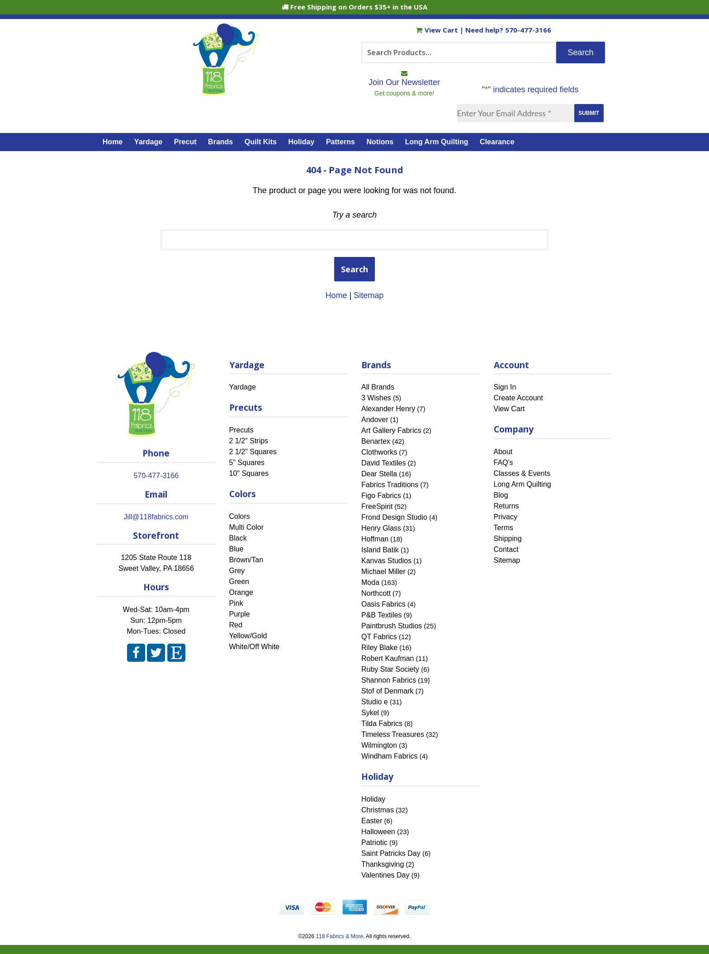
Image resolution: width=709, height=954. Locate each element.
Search (354, 269)
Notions (380, 142)
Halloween (378, 831)
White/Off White (254, 646)
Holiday (301, 142)
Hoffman (374, 539)
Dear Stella (379, 474)
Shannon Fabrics (388, 680)
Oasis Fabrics (383, 604)
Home (113, 142)
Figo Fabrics (381, 495)
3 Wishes (376, 398)
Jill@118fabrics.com (156, 517)
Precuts (241, 430)
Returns (506, 506)
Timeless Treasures (392, 734)
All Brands (377, 387)
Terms (504, 528)
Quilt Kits (261, 142)
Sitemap (368, 295)
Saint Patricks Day (391, 853)
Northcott (376, 593)
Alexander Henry (388, 409)
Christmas (377, 810)
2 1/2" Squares (253, 452)
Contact (506, 549)
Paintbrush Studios (391, 626)
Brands (220, 142)
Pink (236, 603)
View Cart (438, 29)
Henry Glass (381, 528)
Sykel (370, 713)
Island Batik (380, 550)
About (503, 452)
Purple (239, 614)
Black (238, 538)
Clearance (497, 142)
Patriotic (374, 842)
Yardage (148, 142)
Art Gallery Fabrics (391, 430)
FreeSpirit (376, 506)
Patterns (340, 142)
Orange (241, 592)
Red (235, 625)
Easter (371, 821)
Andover (374, 419)
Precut (185, 142)
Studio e (374, 702)
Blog (501, 495)
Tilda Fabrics (381, 723)
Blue (236, 549)
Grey (237, 570)
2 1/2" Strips (249, 441)
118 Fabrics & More (339, 936)
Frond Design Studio (394, 517)
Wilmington (379, 745)
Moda (370, 582)
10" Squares (249, 473)
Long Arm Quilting (436, 142)
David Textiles (383, 463)
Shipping (508, 538)
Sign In (505, 387)
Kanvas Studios (386, 561)
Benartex (375, 441)
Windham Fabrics (389, 756)
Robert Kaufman (387, 658)
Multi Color (246, 527)
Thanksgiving (382, 864)
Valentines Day (385, 875)
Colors (239, 516)
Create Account (518, 398)
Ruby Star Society (390, 669)
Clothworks (379, 452)
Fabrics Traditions (389, 485)
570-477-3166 (528, 29)
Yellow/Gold (248, 636)
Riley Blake (379, 647)
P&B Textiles (381, 615)
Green (239, 581)
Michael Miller (383, 571)
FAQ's (503, 462)
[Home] (226, 92)
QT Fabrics (379, 637)
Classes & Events (522, 473)
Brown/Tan (246, 560)
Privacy (505, 517)
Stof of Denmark (387, 691)
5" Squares (247, 462)
